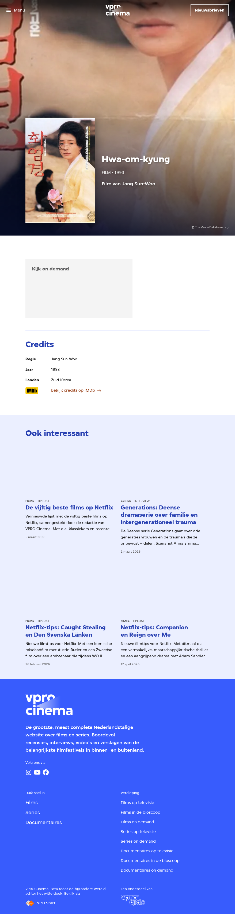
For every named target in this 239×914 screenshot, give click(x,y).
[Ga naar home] (117, 10)
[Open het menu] (15, 10)
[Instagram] (28, 772)
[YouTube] (37, 772)
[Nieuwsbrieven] (210, 10)
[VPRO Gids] (133, 900)
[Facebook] (46, 772)
